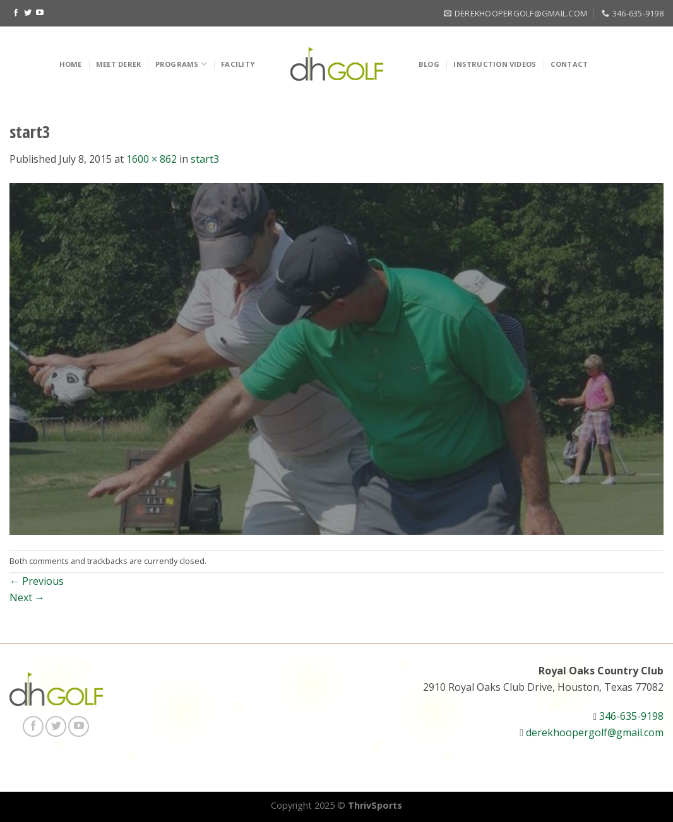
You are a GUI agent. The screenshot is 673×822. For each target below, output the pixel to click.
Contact (569, 64)
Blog (429, 64)
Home (70, 64)
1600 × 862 (151, 159)
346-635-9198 (631, 716)
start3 (205, 159)
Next (27, 597)
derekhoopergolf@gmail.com (595, 732)
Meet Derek (118, 64)
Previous (36, 581)
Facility (237, 64)
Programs (181, 64)
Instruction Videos (494, 64)
